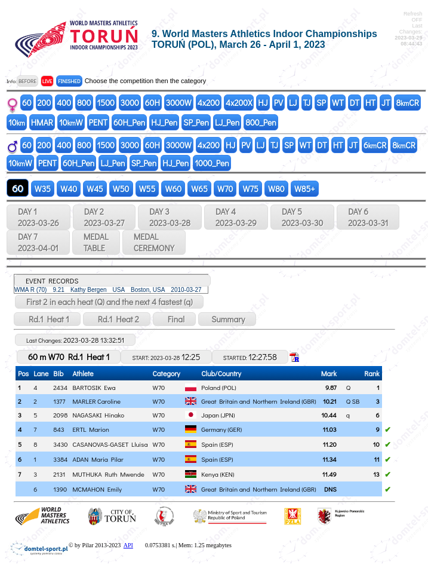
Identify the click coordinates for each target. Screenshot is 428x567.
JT (385, 102)
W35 (43, 188)
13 (376, 474)
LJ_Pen (227, 122)
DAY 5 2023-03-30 (302, 217)
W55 (147, 188)
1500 (106, 102)
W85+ (304, 188)
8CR (407, 102)
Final (174, 319)
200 (44, 102)
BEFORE (27, 81)
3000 (130, 102)
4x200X (239, 102)
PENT (98, 122)
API (128, 545)
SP (321, 102)
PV (278, 102)
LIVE (47, 81)
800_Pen (260, 122)
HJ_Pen (164, 122)
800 (84, 102)
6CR (375, 145)
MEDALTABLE (96, 242)
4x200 (209, 102)
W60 (173, 188)
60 (27, 102)
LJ (293, 102)
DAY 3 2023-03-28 (169, 217)
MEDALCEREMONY (154, 242)
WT (338, 102)
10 (16, 122)
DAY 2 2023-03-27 (104, 217)
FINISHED (69, 81)
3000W (179, 102)
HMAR (42, 122)
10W (71, 122)
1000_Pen (212, 163)
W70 (225, 188)
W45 (95, 188)
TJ (307, 102)
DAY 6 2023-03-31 (368, 217)
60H (152, 102)
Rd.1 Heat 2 (116, 319)
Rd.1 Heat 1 (47, 319)
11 (376, 459)
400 (64, 102)
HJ (262, 102)
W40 (68, 188)
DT (354, 102)
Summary (227, 319)
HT (370, 102)
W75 (250, 188)
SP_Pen (196, 122)
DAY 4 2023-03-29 (236, 217)
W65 (199, 188)
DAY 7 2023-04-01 (38, 242)
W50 (121, 188)
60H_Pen (129, 122)
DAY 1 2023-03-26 (38, 217)
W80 (276, 188)
